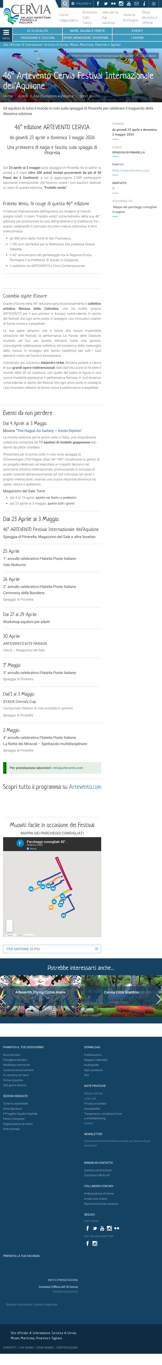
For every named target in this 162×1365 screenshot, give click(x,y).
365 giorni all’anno (15, 1085)
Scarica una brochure (98, 1170)
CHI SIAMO (26, 1347)
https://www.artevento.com (130, 170)
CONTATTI (9, 1347)
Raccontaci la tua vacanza (101, 1204)
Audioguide (91, 1065)
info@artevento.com (68, 768)
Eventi (23, 96)
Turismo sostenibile (15, 1103)
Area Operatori (12, 1109)
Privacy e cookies (95, 1103)
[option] (40, 996)
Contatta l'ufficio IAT (97, 1175)
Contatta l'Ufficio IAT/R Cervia (58, 1287)
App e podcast (93, 1070)
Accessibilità (92, 1109)
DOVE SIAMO (44, 1347)
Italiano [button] (83, 3)
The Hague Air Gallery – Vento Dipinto (49, 430)
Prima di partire (13, 1080)
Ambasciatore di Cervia (99, 1193)
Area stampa (11, 1129)
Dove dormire (11, 1055)
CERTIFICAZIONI (67, 1347)
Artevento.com (85, 787)
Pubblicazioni (92, 1055)
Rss (86, 1075)
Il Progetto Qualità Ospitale (20, 1114)
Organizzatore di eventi (18, 1124)
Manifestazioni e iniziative (54, 96)
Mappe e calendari (96, 1060)
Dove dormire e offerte (149, 17)
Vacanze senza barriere (18, 1070)
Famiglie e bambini (15, 1060)
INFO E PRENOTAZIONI (62, 1280)
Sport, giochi (89, 96)
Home (8, 96)
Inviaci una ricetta (95, 1199)
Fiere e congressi (14, 1119)
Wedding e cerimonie (16, 1065)
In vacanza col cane (16, 1075)
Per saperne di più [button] (23, 949)
